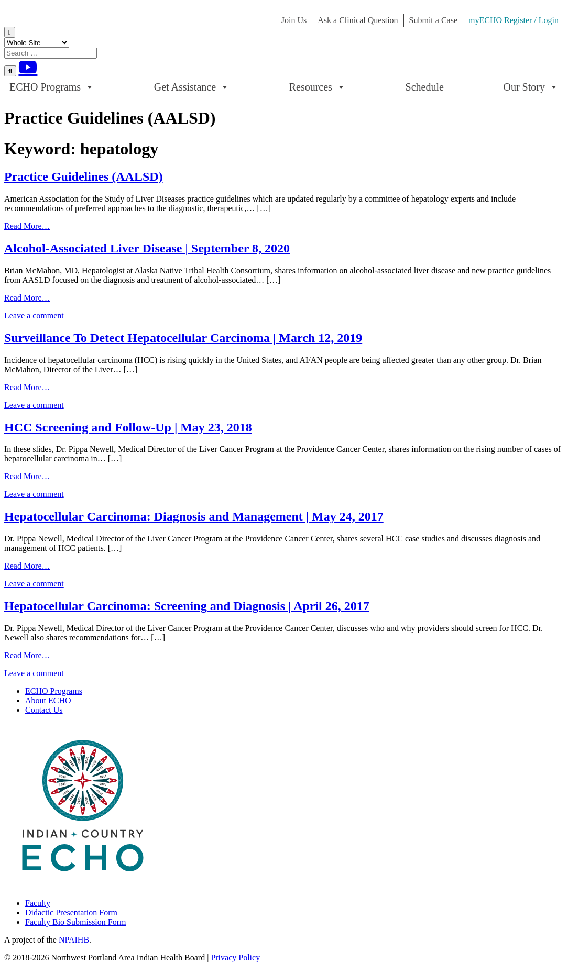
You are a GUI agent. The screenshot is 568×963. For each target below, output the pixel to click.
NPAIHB (74, 939)
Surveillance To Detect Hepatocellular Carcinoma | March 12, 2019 (183, 338)
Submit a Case (433, 20)
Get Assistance (192, 86)
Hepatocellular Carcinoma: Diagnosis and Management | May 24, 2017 (194, 516)
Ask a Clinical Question (358, 20)
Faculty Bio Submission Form (75, 921)
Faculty (37, 903)
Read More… (27, 226)
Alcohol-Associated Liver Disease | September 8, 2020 (147, 248)
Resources (317, 86)
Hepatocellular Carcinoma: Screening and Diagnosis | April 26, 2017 (186, 606)
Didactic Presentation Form (71, 912)
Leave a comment (34, 315)
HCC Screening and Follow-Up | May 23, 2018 (128, 427)
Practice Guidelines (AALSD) (83, 176)
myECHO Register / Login (513, 20)
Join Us (294, 20)
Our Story (531, 86)
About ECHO (48, 700)
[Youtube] (27, 67)
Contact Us (44, 709)
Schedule (425, 87)
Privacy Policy (235, 957)
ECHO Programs (51, 86)
